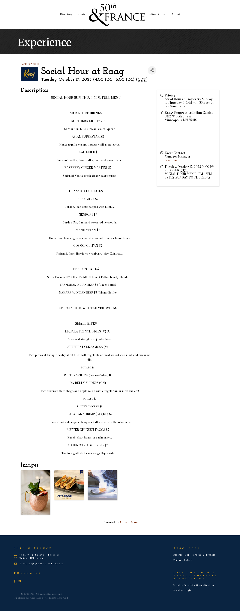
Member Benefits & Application (194, 585)
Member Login (182, 590)
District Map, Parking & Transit (194, 554)
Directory (66, 14)
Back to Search (30, 64)
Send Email (172, 160)
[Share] (152, 70)
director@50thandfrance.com (41, 563)
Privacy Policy (182, 560)
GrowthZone (128, 522)
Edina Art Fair (158, 14)
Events (80, 14)
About (175, 14)
